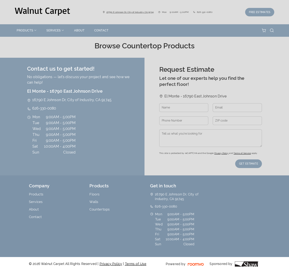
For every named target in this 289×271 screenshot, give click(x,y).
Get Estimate (248, 163)
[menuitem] (27, 30)
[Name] (183, 107)
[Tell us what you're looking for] (210, 138)
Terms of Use (135, 264)
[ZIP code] (237, 120)
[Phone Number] (183, 120)
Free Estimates (259, 12)
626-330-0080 (205, 12)
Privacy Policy (221, 153)
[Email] (237, 107)
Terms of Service (242, 153)
